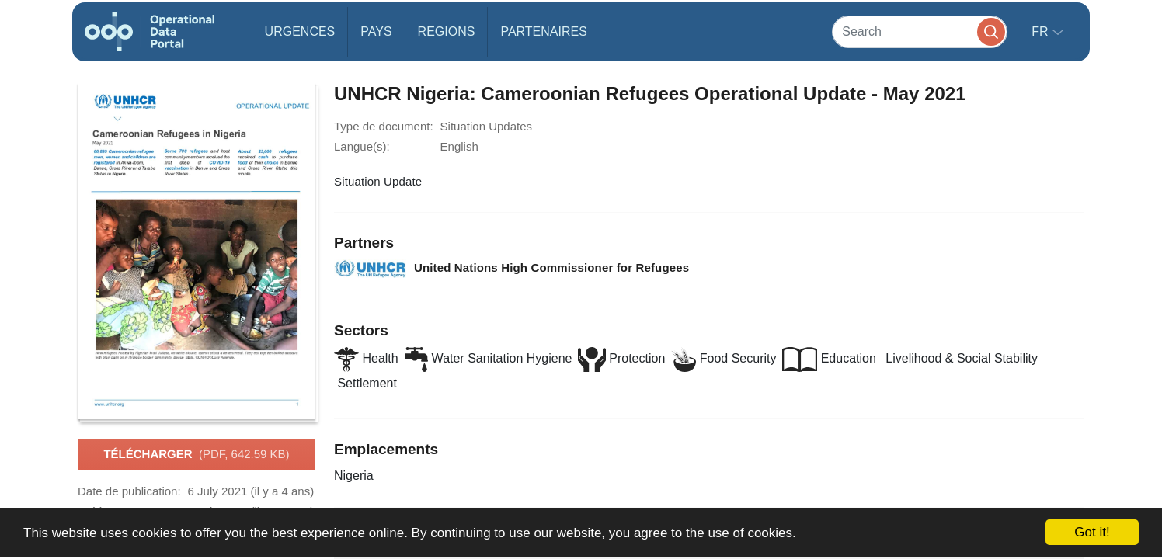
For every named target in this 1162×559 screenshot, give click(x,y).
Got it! (1091, 532)
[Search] (919, 31)
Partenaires (543, 31)
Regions (446, 31)
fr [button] (1042, 31)
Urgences (300, 31)
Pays (375, 31)
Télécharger (196, 455)
